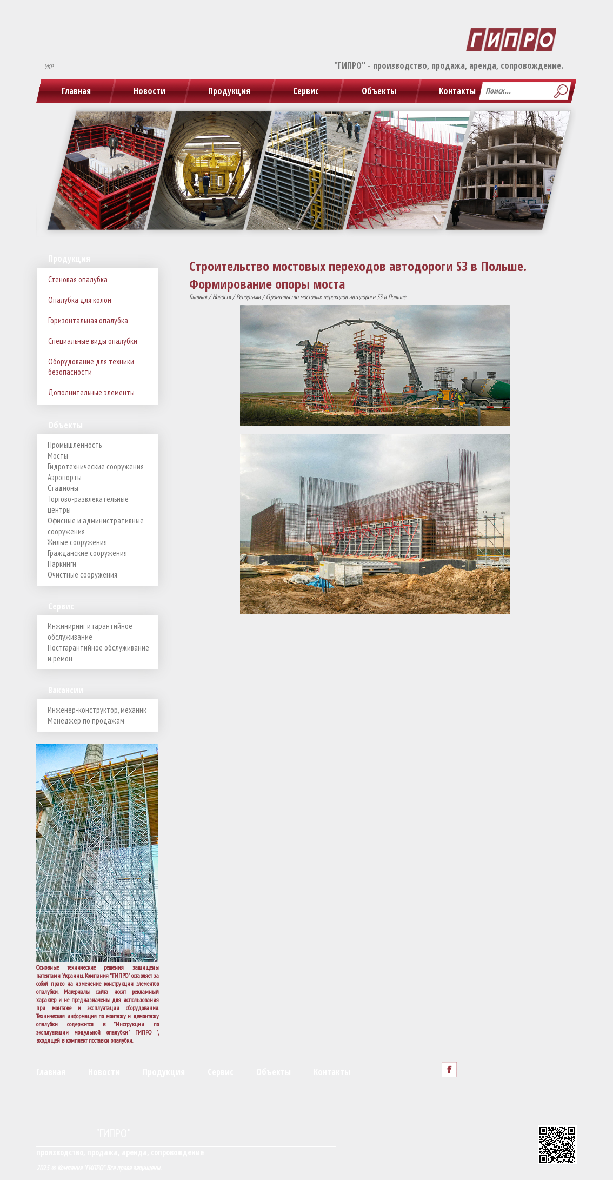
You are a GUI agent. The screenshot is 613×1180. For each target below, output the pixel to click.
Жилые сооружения (77, 542)
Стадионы (63, 488)
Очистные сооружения (82, 574)
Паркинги (62, 564)
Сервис (306, 91)
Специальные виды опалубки (92, 341)
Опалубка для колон (79, 300)
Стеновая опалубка (78, 279)
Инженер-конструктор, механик (97, 710)
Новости (149, 91)
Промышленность (75, 445)
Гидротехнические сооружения (96, 466)
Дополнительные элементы (91, 392)
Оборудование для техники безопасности (91, 366)
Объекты (379, 91)
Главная (76, 91)
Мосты (58, 455)
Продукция (229, 91)
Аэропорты (65, 477)
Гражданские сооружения (87, 553)
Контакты (457, 91)
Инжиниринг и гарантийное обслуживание (90, 631)
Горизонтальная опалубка (88, 320)
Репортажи (248, 297)
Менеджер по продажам (86, 720)
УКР (48, 66)
